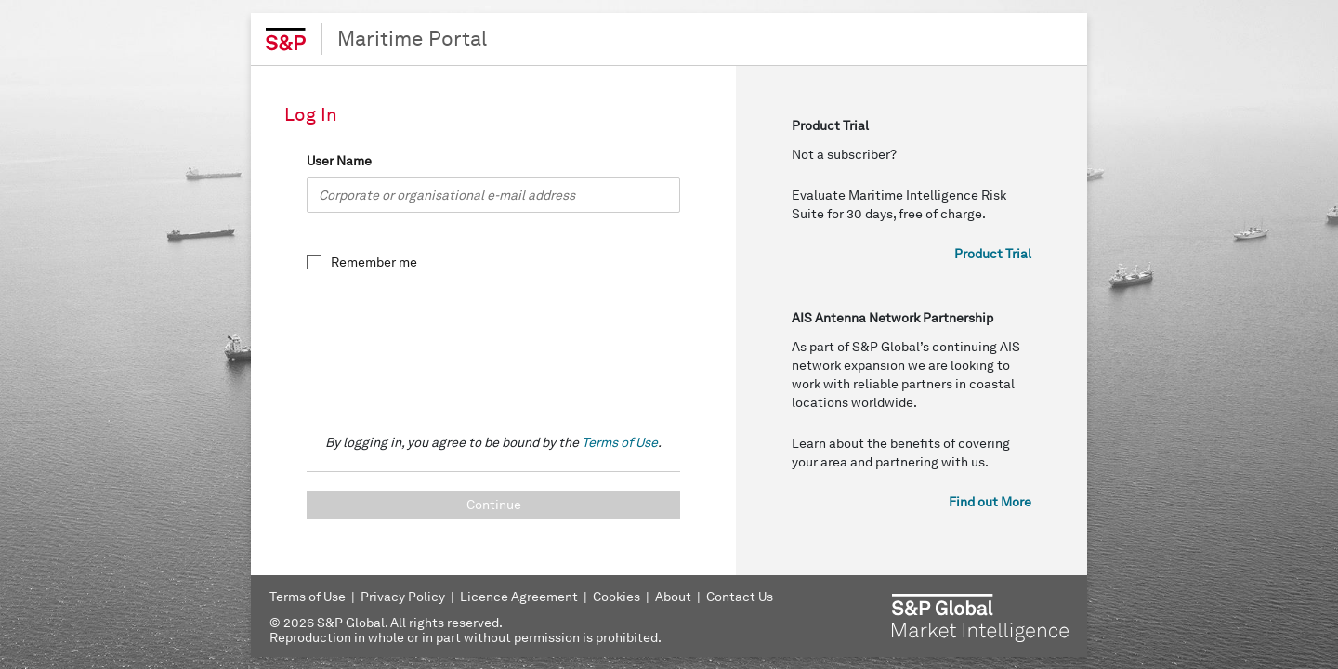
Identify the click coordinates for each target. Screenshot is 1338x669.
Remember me (374, 262)
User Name (339, 161)
